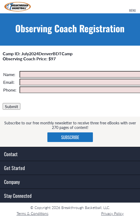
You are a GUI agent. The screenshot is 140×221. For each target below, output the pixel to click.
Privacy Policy (112, 213)
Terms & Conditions (32, 213)
